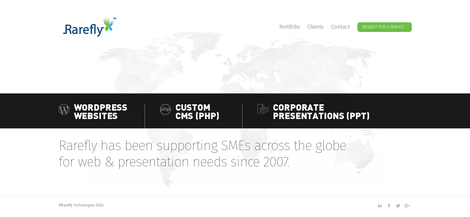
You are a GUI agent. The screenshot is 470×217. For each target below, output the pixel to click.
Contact (340, 27)
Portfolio (289, 27)
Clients (315, 27)
